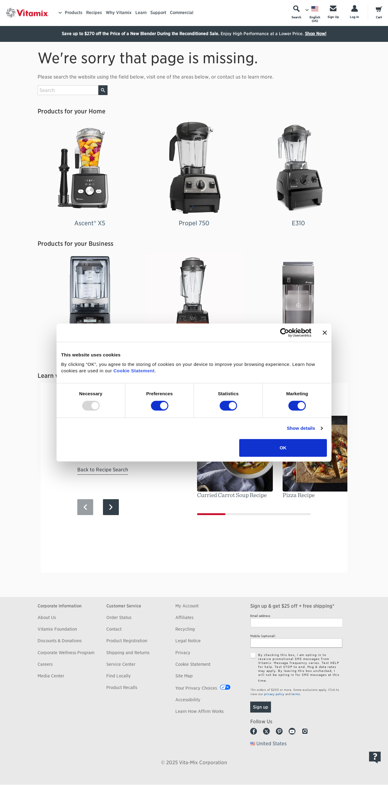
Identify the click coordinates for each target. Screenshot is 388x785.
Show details (301, 428)
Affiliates (184, 617)
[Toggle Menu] (60, 13)
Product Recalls (121, 687)
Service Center (120, 664)
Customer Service (123, 605)
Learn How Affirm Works (199, 711)
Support (158, 12)
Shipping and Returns (127, 652)
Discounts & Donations (60, 640)
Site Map (184, 675)
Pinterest (279, 731)
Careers (45, 664)
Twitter (266, 731)
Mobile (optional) (262, 636)
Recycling (185, 629)
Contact (114, 629)
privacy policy (274, 694)
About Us (47, 617)
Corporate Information (60, 605)
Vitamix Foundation (57, 629)
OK (283, 447)
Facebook (253, 731)
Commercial (181, 12)
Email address (260, 615)
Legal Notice (188, 640)
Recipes (94, 12)
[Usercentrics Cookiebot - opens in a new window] (284, 332)
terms (295, 694)
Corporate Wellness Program (66, 652)
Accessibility (187, 699)
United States (271, 743)
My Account (187, 605)
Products (73, 12)
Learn (141, 12)
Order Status (118, 617)
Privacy (182, 652)
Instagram (305, 731)
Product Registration (126, 640)
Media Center (51, 675)
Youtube (292, 731)
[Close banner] (325, 332)
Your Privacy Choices (196, 688)
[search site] (68, 90)
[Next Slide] (111, 507)
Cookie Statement (134, 370)
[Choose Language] (315, 14)
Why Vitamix (119, 12)
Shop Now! (315, 33)
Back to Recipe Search (102, 470)
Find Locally (118, 675)
